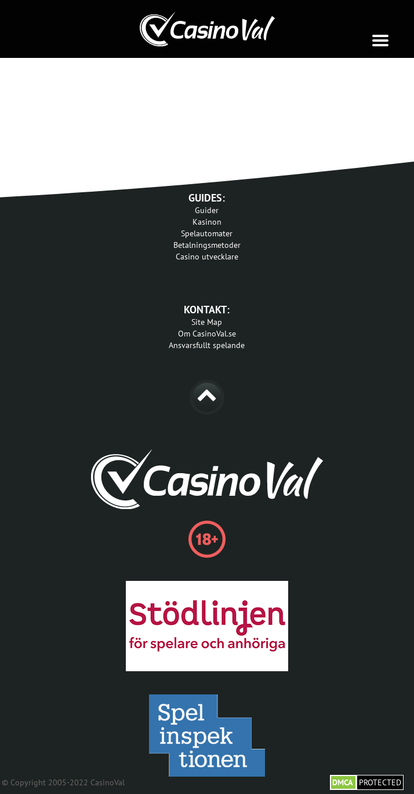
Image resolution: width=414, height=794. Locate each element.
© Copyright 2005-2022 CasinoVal (63, 782)
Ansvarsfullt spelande (207, 345)
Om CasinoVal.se (207, 333)
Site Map (206, 322)
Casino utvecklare (207, 256)
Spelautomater (207, 233)
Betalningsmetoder (207, 245)
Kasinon (207, 222)
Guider (207, 210)
